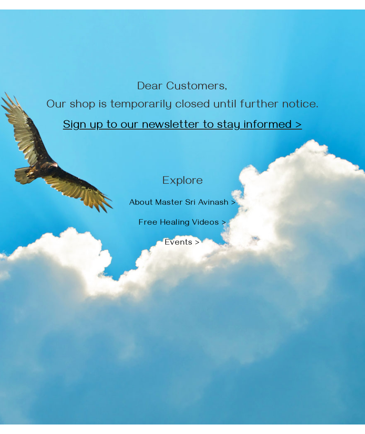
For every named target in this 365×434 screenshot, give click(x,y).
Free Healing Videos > (183, 223)
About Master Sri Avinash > (182, 203)
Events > (182, 243)
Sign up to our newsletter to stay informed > (182, 126)
